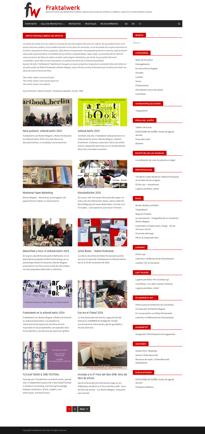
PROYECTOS (75, 23)
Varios (138, 81)
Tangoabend (141, 110)
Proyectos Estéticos (144, 387)
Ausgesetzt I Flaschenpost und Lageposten (155, 334)
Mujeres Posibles (143, 214)
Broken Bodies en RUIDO (147, 205)
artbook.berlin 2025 (89, 131)
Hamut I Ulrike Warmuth (146, 355)
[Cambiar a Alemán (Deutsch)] (126, 23)
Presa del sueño (142, 139)
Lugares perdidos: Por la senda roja (152, 279)
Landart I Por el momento (147, 262)
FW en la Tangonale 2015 (147, 237)
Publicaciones (142, 85)
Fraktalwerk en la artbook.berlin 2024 (44, 312)
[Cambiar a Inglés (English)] (133, 23)
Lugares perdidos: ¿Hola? (147, 188)
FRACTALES (90, 23)
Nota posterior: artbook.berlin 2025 (42, 131)
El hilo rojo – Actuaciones (147, 184)
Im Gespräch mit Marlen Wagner (150, 309)
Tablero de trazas (143, 127)
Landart (139, 77)
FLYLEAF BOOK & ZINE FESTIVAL (41, 374)
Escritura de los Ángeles (146, 68)
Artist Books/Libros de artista (149, 89)
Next (84, 409)
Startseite (31, 23)
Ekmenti (139, 143)
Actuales (139, 72)
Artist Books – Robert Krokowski (96, 251)
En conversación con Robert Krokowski (153, 313)
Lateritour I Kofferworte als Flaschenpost (154, 258)
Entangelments (142, 64)
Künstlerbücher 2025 (89, 192)
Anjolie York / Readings (146, 350)
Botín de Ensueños (144, 60)
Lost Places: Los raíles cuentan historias (154, 283)
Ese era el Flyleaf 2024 (90, 312)
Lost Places (140, 94)
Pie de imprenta (109, 23)
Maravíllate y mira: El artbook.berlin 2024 (46, 251)
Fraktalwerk (63, 7)
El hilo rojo (140, 254)
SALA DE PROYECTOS (51, 23)
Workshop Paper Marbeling (38, 192)
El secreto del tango (144, 233)
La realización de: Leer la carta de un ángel (155, 160)
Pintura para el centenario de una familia (154, 304)
